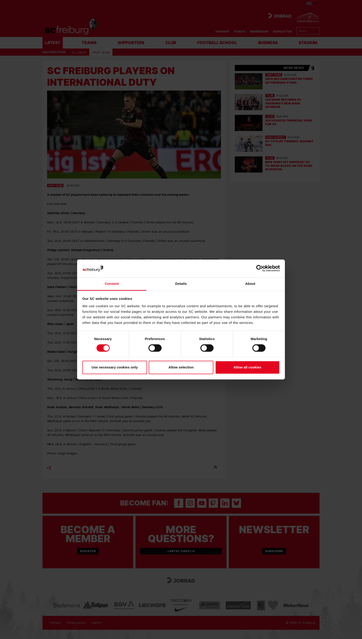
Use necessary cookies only (114, 367)
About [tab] (250, 284)
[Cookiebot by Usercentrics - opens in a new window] (259, 268)
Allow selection (180, 367)
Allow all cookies (247, 367)
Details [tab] (181, 284)
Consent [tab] (112, 284)
